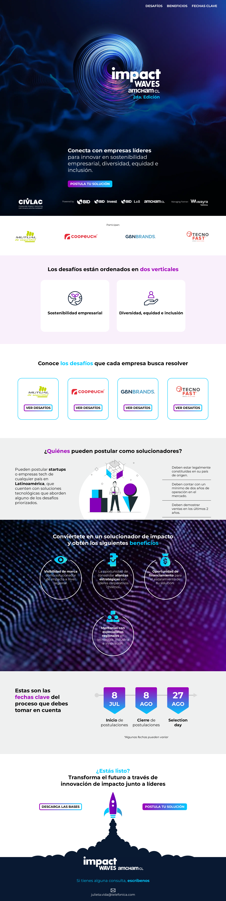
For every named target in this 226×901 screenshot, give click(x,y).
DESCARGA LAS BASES (60, 807)
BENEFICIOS (177, 6)
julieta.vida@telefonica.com (113, 895)
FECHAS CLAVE (204, 6)
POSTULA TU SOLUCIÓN (90, 184)
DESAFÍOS (154, 6)
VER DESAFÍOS (38, 408)
